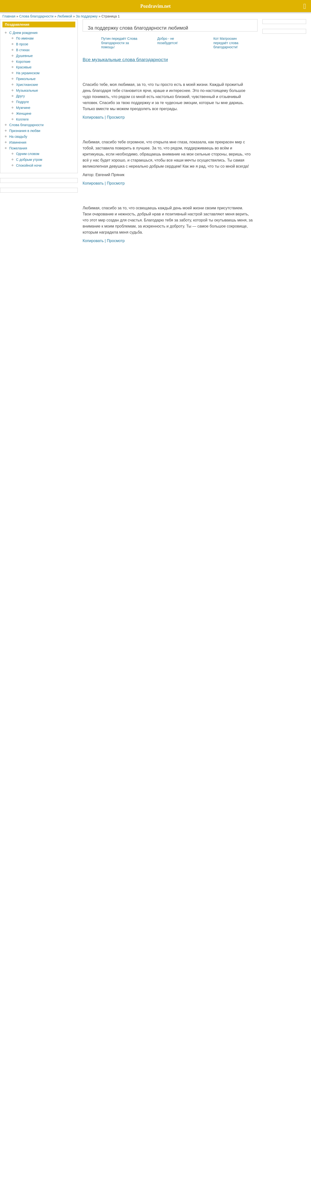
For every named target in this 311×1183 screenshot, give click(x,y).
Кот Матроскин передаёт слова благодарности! (225, 42)
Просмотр (116, 117)
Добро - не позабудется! (167, 40)
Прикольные (25, 78)
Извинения (17, 142)
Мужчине (23, 107)
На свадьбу (18, 136)
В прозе (22, 44)
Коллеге (22, 119)
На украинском (28, 73)
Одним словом (27, 153)
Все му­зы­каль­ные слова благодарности (125, 59)
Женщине (23, 113)
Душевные (24, 55)
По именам (25, 38)
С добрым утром (29, 159)
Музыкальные (27, 90)
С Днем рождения (23, 32)
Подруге (22, 101)
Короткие (23, 61)
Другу (20, 96)
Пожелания (18, 148)
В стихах (23, 50)
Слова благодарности (26, 124)
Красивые (24, 67)
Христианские (27, 84)
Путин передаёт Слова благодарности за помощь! (119, 42)
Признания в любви (24, 130)
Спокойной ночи (29, 165)
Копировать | (95, 117)
